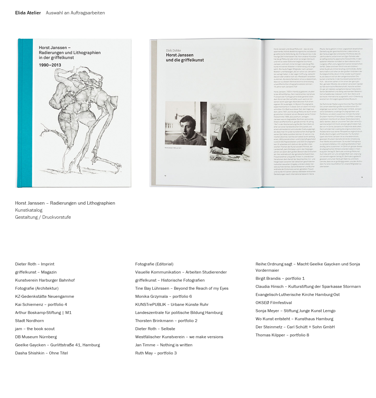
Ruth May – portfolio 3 (156, 353)
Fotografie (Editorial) (154, 264)
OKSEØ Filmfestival (274, 302)
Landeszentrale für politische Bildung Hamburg (178, 312)
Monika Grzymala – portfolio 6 (163, 296)
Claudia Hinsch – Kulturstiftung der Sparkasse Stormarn (308, 286)
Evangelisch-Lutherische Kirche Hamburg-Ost (298, 294)
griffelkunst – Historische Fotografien (170, 280)
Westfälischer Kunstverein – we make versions (179, 337)
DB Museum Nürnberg (36, 337)
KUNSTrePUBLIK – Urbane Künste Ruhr (172, 304)
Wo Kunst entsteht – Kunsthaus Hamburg (294, 319)
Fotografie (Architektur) (36, 288)
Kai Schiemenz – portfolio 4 (41, 304)
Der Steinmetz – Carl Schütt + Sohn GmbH (295, 327)
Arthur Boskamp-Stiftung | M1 (43, 312)
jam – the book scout (35, 328)
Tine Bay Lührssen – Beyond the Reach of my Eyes (181, 288)
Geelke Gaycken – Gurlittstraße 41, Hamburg (57, 345)
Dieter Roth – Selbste (155, 328)
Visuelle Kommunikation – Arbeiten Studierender (181, 272)
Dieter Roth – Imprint (34, 264)
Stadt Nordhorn (29, 320)
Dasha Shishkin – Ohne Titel (41, 353)
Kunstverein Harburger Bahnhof (45, 280)
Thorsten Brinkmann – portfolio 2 (166, 320)
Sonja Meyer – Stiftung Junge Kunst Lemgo (296, 310)
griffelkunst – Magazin (36, 272)
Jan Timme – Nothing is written (163, 345)
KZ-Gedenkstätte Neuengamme (44, 296)
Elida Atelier (28, 12)
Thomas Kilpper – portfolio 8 (282, 335)
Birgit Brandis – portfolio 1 (280, 278)
